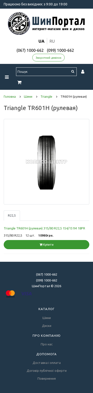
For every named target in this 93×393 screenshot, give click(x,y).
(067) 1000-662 (30, 50)
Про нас (47, 344)
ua (41, 41)
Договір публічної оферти (47, 370)
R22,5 (12, 215)
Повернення (46, 378)
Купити (46, 244)
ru (52, 41)
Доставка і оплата (47, 362)
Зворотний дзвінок (48, 57)
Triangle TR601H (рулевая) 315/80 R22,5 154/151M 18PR (44, 228)
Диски (46, 325)
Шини (46, 317)
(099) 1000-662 (60, 50)
